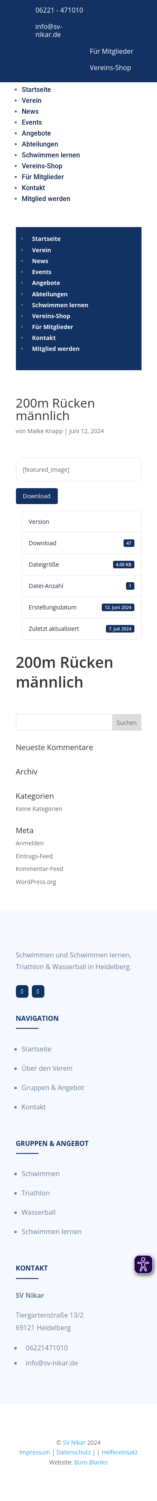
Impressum (34, 1452)
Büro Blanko (91, 1462)
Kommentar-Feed (40, 869)
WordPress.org (36, 882)
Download (37, 496)
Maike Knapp (45, 431)
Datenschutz (73, 1452)
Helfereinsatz (120, 1452)
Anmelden (30, 843)
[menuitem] (36, 88)
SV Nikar (74, 1442)
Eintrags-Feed (34, 856)
